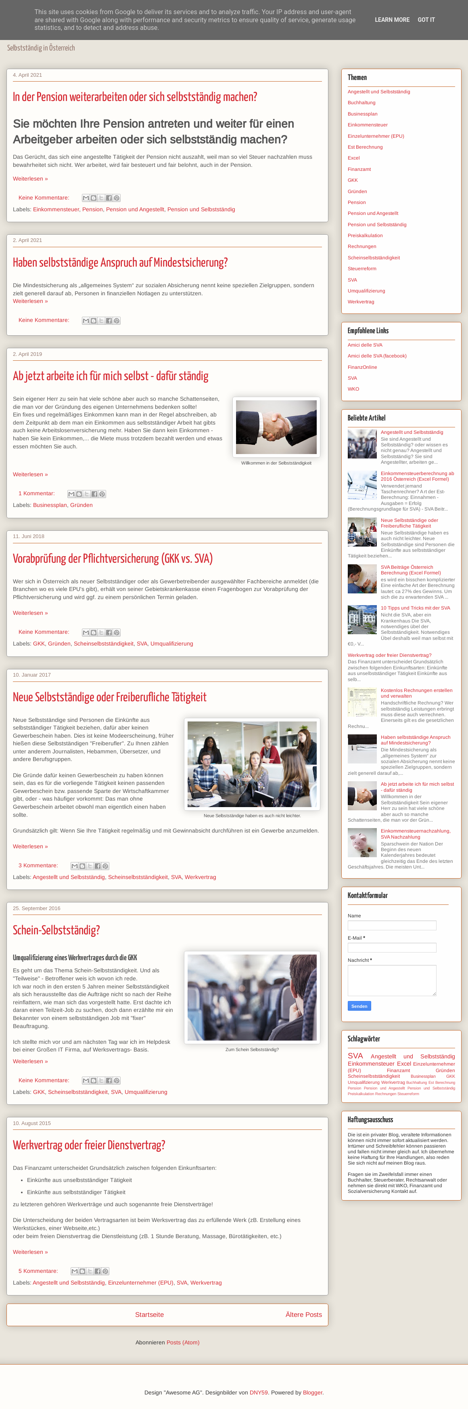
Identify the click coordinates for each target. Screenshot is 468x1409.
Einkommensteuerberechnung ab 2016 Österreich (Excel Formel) (417, 476)
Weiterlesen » (30, 178)
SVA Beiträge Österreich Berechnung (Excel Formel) (411, 570)
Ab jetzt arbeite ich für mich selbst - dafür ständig (111, 376)
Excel (354, 158)
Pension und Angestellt (135, 209)
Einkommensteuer (56, 209)
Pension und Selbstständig (201, 209)
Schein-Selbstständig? (56, 931)
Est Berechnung (365, 147)
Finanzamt (359, 169)
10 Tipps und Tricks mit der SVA (415, 608)
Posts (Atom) (183, 1342)
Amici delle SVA (365, 345)
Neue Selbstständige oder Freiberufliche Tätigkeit (110, 698)
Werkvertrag (200, 877)
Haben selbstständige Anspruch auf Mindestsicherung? (120, 263)
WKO (353, 389)
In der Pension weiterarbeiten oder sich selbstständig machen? (135, 97)
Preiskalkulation (365, 235)
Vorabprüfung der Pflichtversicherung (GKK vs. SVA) (113, 559)
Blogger (312, 1392)
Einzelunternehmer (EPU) (140, 1282)
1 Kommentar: (37, 493)
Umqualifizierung (171, 643)
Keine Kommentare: (45, 197)
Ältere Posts (304, 1315)
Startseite (149, 1315)
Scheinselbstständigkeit (104, 643)
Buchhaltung (362, 102)
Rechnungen (362, 246)
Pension (92, 209)
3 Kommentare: (39, 865)
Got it (426, 20)
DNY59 (259, 1392)
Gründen (81, 505)
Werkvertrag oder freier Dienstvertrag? (89, 1146)
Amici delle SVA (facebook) (377, 356)
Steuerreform (362, 268)
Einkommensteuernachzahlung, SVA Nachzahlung (416, 833)
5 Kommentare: (39, 1271)
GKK (39, 643)
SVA (142, 643)
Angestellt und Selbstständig (69, 877)
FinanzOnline (362, 367)
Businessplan (50, 505)
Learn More (392, 20)
